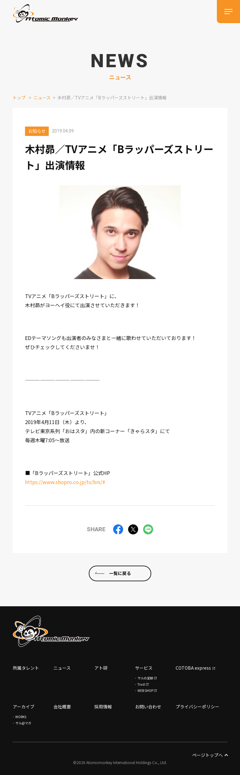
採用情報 (103, 706)
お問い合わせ (148, 706)
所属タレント (26, 668)
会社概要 (62, 706)
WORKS (20, 716)
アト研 (101, 668)
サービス (143, 668)
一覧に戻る (120, 573)
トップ (19, 97)
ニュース (42, 97)
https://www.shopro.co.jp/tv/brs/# (65, 482)
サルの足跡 (145, 678)
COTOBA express (193, 668)
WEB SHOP (145, 690)
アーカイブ (23, 706)
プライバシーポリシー (197, 706)
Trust (141, 684)
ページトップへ (210, 755)
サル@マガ (23, 723)
